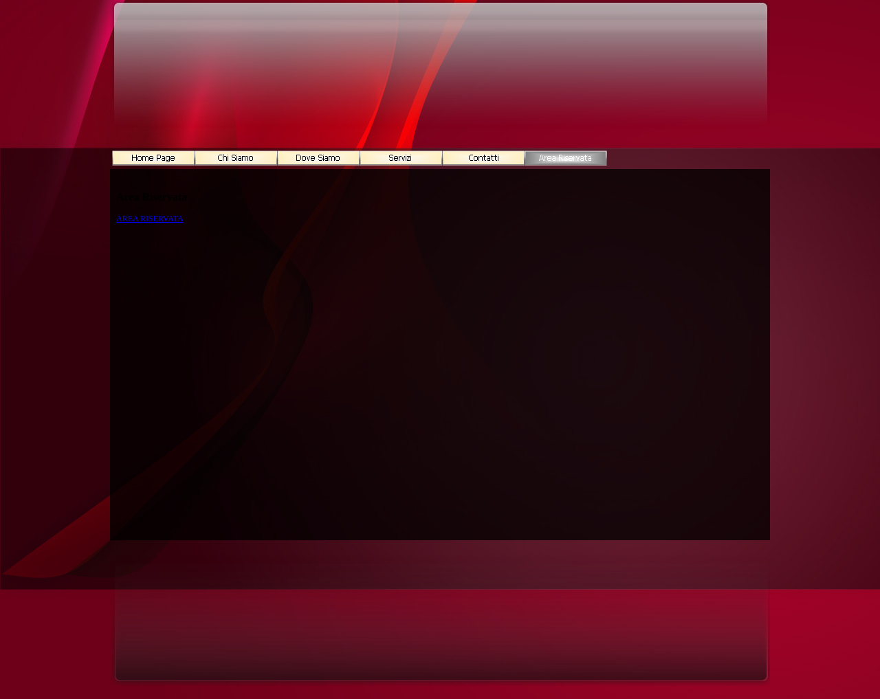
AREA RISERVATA (150, 218)
